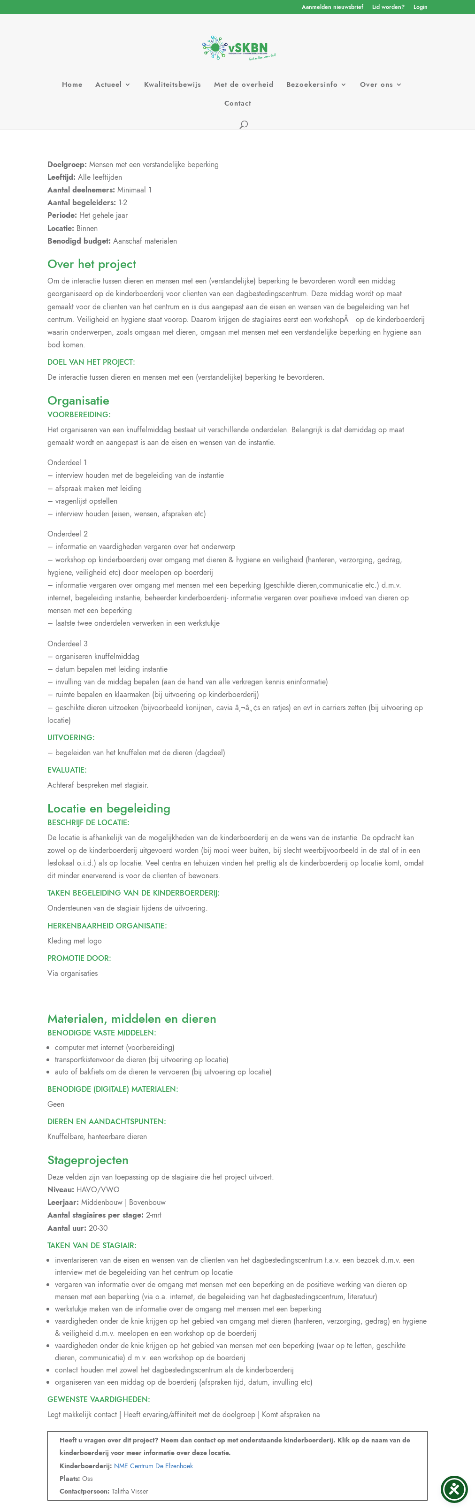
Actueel (108, 85)
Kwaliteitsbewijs (172, 85)
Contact (237, 104)
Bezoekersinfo (312, 85)
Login (421, 7)
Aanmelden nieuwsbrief (332, 7)
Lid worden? (388, 7)
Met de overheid (244, 85)
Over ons (376, 85)
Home (72, 85)
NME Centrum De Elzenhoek (153, 1466)
